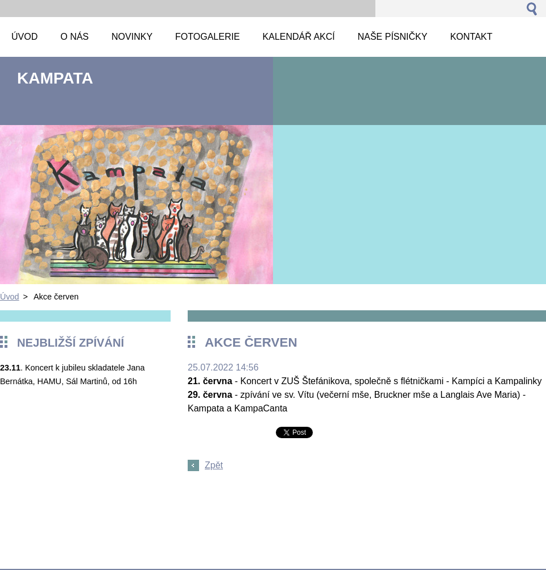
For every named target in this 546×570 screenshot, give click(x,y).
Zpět (214, 465)
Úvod (9, 296)
